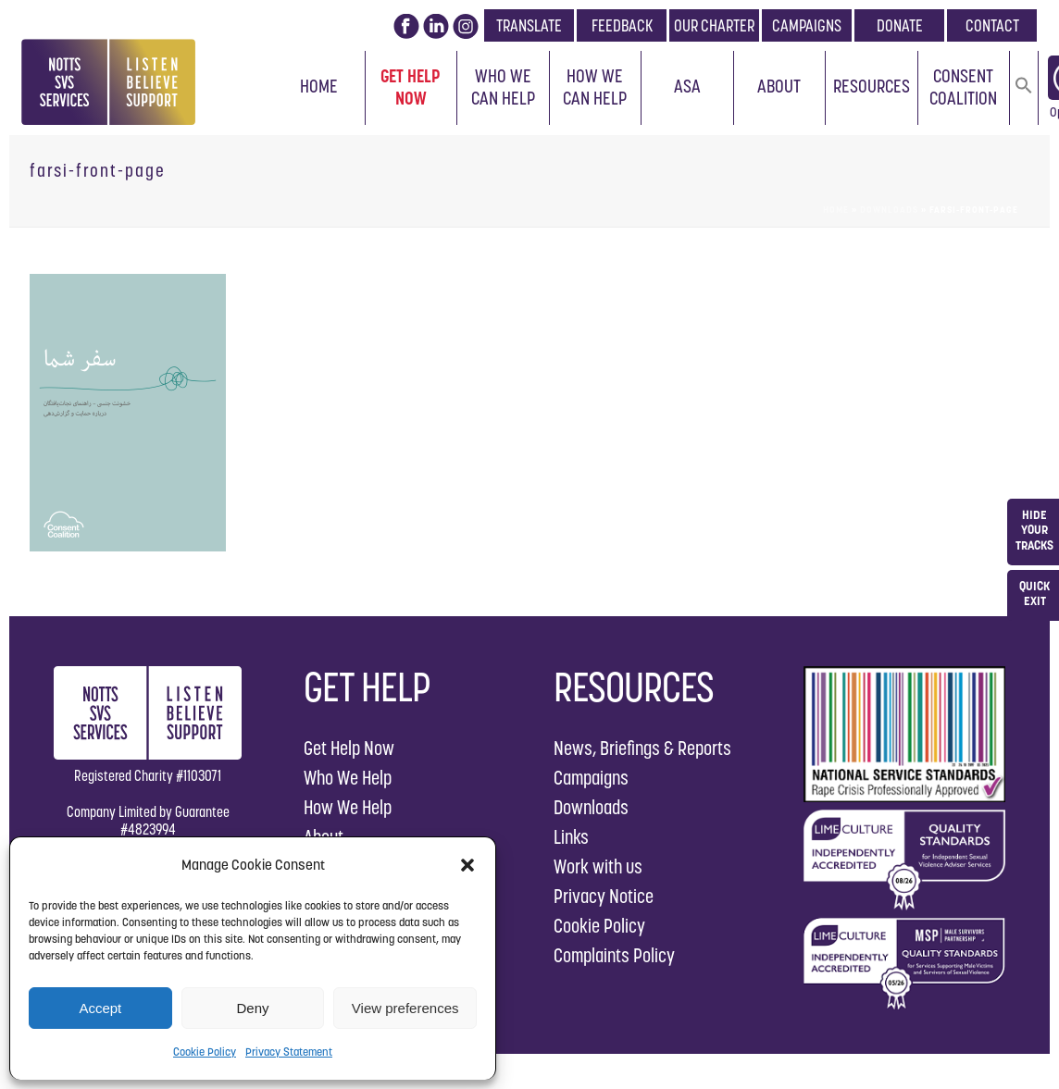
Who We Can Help (503, 87)
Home (319, 86)
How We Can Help (595, 87)
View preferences (405, 1008)
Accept (100, 1008)
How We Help (348, 807)
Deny (252, 1008)
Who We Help (348, 777)
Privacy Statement (288, 1051)
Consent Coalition (963, 87)
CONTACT (992, 25)
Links (571, 836)
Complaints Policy (614, 955)
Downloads (889, 210)
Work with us (598, 866)
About (779, 86)
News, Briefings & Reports (642, 748)
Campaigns (591, 777)
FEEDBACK (622, 25)
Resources (871, 86)
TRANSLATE (529, 25)
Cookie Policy (204, 1051)
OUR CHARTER (714, 25)
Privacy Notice (604, 896)
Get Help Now (410, 87)
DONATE (900, 25)
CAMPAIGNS (806, 25)
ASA (687, 86)
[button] (467, 865)
